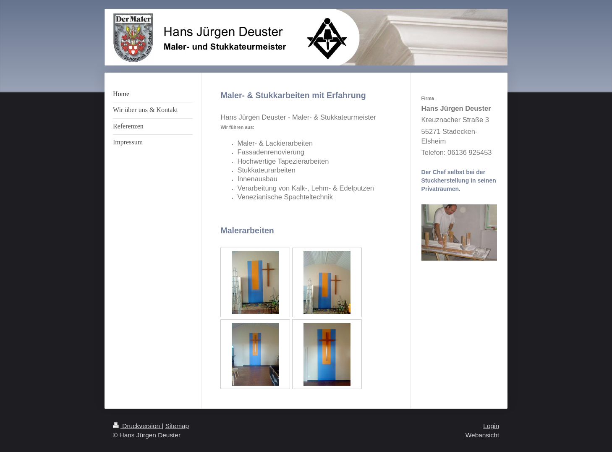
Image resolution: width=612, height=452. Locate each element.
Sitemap (177, 425)
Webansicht (482, 435)
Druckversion (137, 425)
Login (491, 425)
